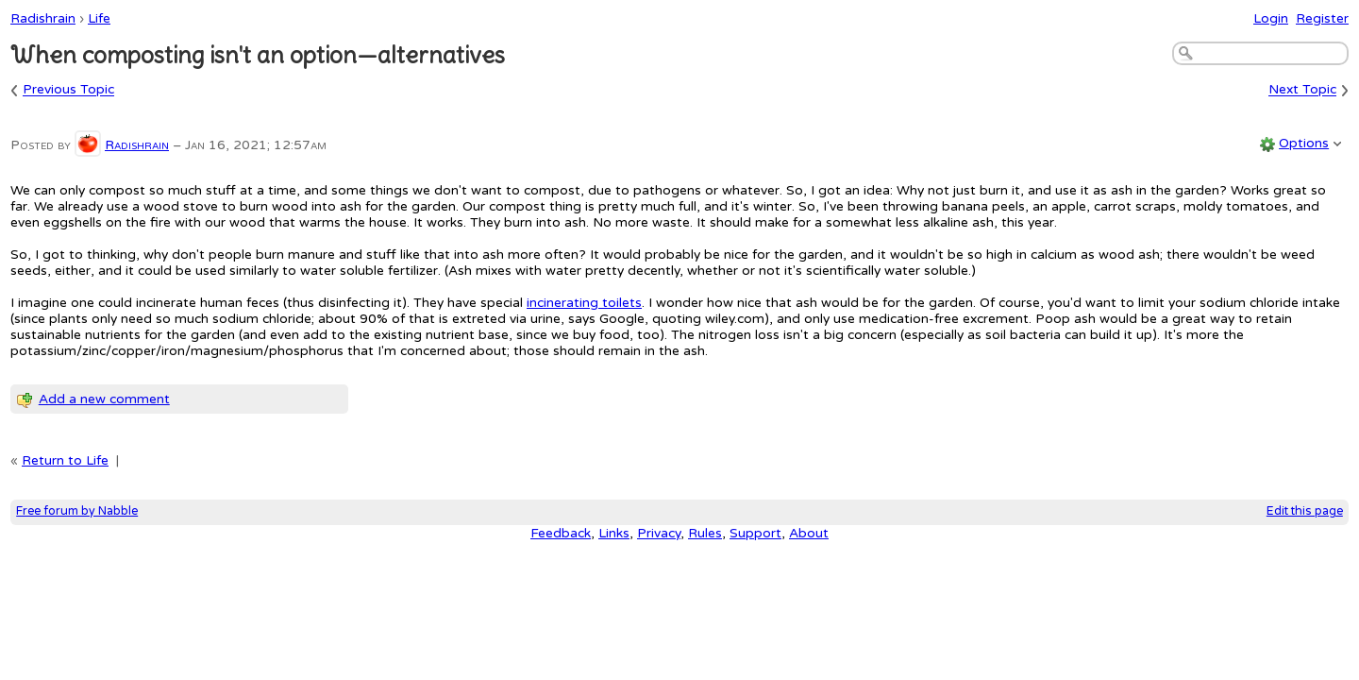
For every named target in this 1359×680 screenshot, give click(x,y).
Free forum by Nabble (77, 511)
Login (1270, 18)
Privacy (658, 533)
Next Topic (1302, 90)
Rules (705, 533)
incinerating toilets (584, 303)
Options (1304, 143)
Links (613, 533)
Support (755, 533)
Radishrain (43, 18)
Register (1322, 18)
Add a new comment (104, 399)
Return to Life (65, 460)
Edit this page (1305, 511)
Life (99, 18)
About (809, 533)
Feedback (560, 533)
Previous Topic (68, 90)
